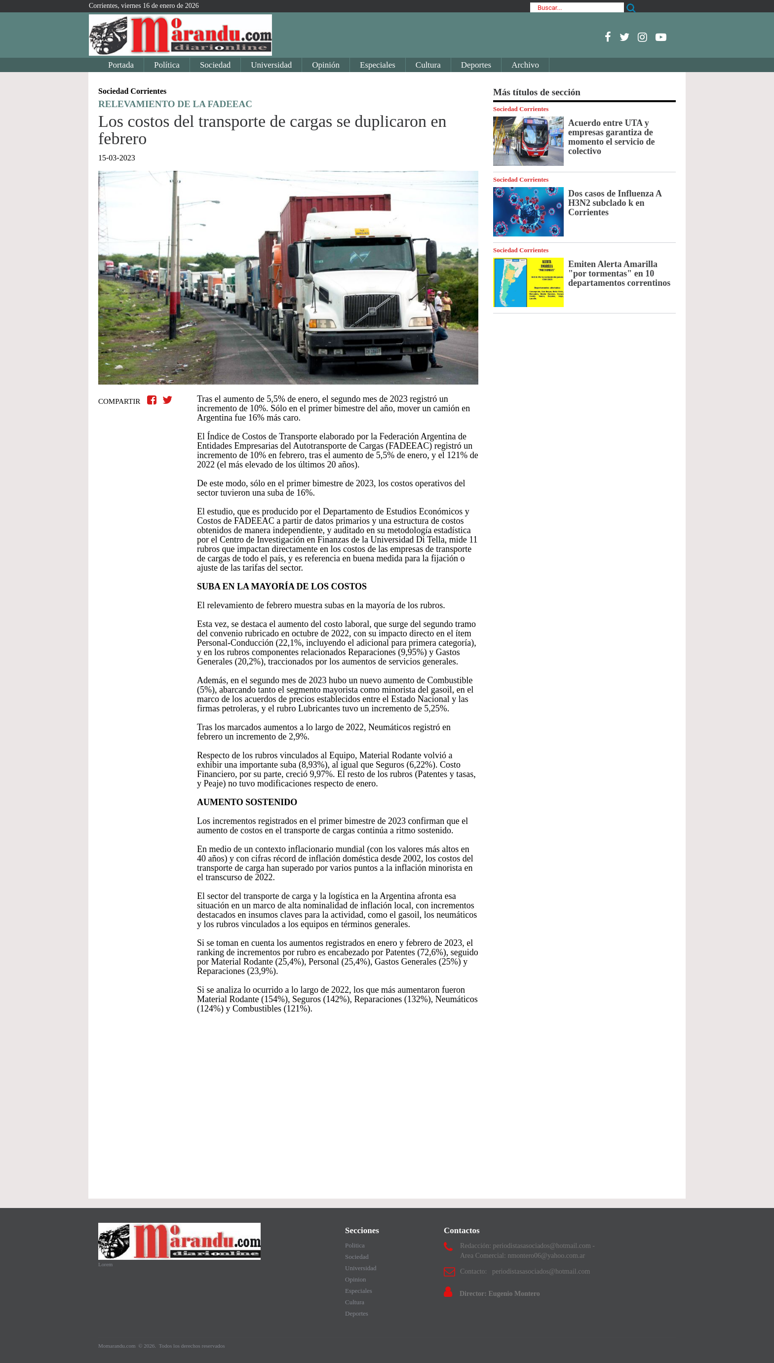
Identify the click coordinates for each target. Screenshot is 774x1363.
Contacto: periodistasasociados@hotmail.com (525, 1271)
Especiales (377, 65)
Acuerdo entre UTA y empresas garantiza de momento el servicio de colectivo (611, 137)
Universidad (271, 65)
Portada (121, 65)
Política (167, 65)
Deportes (476, 65)
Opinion (355, 1279)
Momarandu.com (117, 1346)
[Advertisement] (288, 1101)
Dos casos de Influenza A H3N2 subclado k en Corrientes (614, 203)
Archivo (525, 65)
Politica (355, 1245)
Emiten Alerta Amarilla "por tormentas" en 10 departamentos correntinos (619, 273)
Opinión (326, 65)
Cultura (428, 65)
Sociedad (215, 65)
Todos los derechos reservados (192, 1346)
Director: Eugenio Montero (500, 1293)
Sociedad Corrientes (520, 109)
